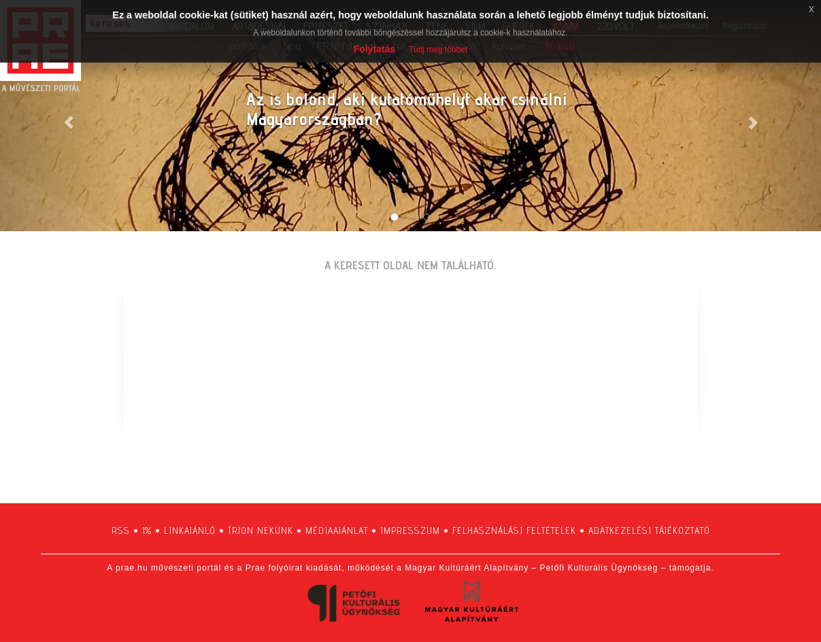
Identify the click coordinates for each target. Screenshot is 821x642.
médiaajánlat (336, 530)
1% (147, 530)
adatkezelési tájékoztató (649, 530)
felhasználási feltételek (514, 530)
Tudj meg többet (438, 49)
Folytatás (374, 49)
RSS (121, 530)
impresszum (410, 530)
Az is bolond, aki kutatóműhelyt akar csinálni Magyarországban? (406, 108)
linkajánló (190, 530)
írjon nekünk (260, 530)
